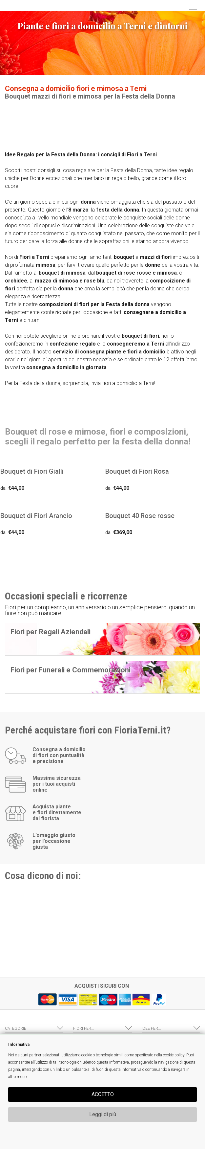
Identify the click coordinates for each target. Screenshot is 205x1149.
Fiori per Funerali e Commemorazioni (70, 670)
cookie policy (173, 1055)
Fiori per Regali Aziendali (50, 632)
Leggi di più (102, 1114)
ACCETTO (103, 1094)
